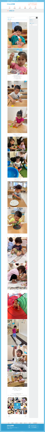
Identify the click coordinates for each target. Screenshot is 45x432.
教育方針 (15, 8)
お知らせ (36, 8)
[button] (35, 1)
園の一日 (20, 8)
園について (30, 8)
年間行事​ (25, 8)
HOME (9, 8)
